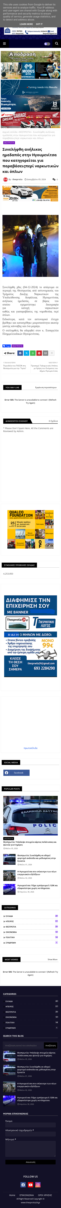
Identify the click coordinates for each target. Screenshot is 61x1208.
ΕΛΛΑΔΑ (32, 916)
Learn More (26, 24)
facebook (18, 772)
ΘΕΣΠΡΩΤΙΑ (25, 131)
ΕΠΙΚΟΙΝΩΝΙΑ (27, 1195)
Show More (52, 959)
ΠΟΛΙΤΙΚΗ (32, 937)
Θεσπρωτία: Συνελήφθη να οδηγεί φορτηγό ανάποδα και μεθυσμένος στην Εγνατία (36, 858)
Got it (39, 24)
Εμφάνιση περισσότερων (46, 387)
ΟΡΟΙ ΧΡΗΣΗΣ (45, 1195)
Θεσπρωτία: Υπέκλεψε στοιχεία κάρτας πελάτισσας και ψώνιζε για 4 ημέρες (30, 843)
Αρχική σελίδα (9, 131)
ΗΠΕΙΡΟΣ (32, 921)
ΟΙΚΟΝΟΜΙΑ (32, 932)
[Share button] (52, 353)
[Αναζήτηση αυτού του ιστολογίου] (24, 1045)
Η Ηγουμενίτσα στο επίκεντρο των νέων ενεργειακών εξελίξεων (36, 873)
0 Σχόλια (53, 421)
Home (12, 1195)
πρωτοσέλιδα (30, 748)
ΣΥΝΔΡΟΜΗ (32, 942)
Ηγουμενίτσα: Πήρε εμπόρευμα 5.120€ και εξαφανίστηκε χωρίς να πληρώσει (37, 887)
